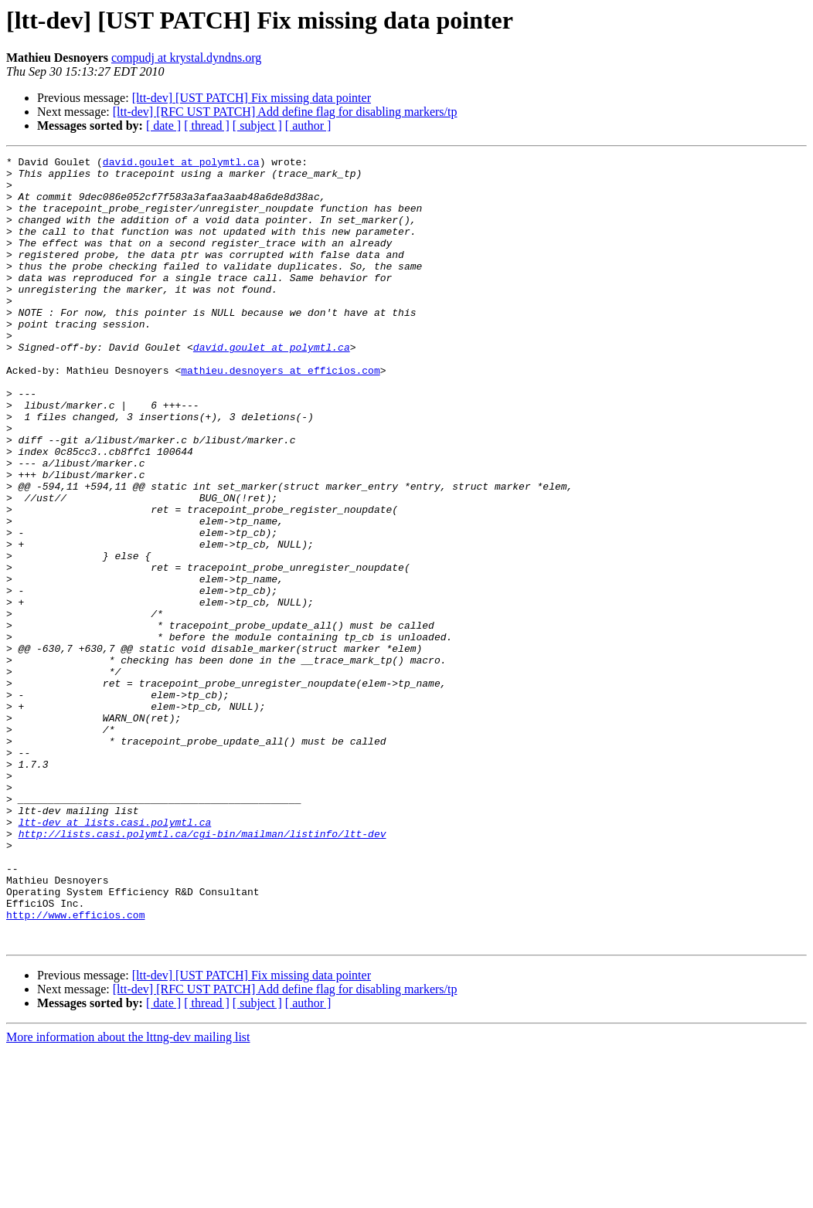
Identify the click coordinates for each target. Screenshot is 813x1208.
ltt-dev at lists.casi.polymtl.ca (115, 956)
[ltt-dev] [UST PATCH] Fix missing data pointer (251, 97)
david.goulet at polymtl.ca (181, 164)
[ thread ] (207, 125)
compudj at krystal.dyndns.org (186, 57)
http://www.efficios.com (75, 1067)
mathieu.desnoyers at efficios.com (280, 414)
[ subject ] (257, 125)
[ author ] (308, 125)
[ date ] (163, 125)
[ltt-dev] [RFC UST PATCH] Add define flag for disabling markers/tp (285, 111)
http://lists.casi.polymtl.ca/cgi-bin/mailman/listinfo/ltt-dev (202, 970)
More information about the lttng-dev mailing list (128, 1194)
